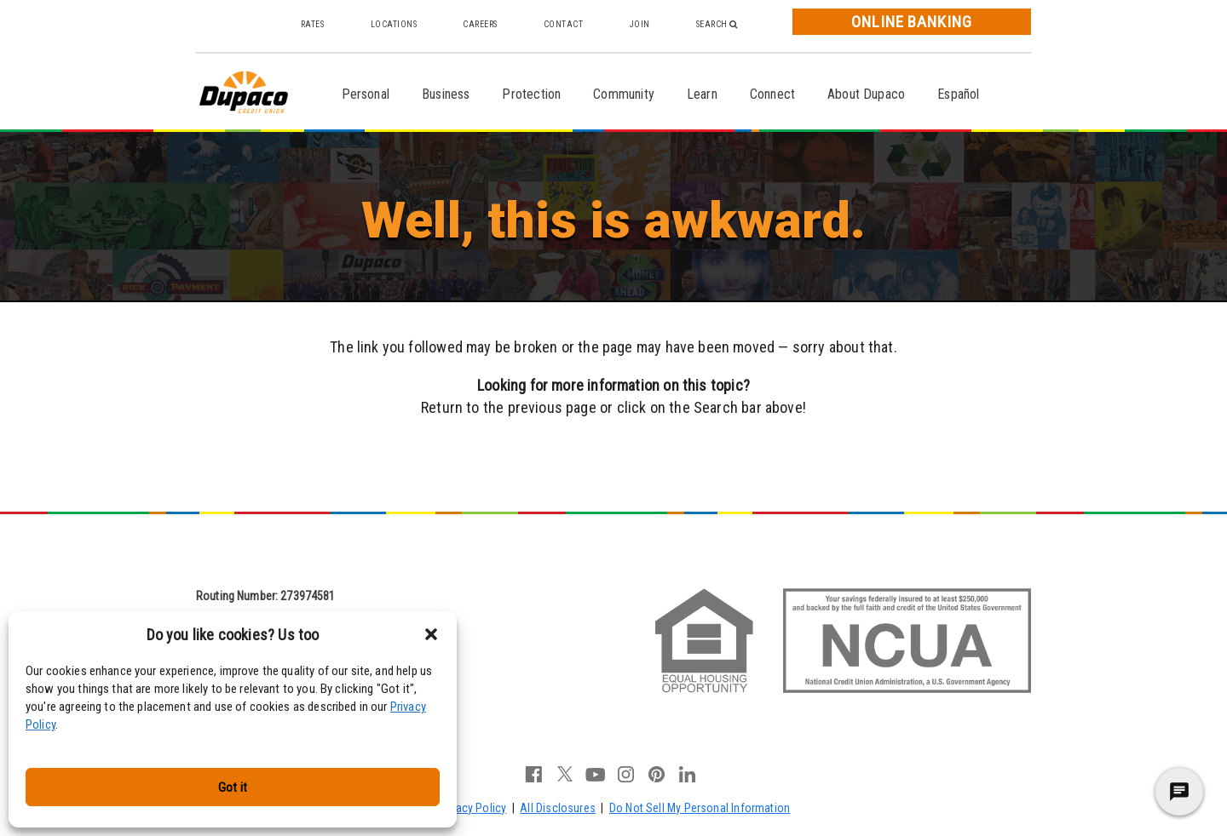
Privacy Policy (472, 808)
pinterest (657, 773)
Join (640, 24)
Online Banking (911, 21)
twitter (565, 773)
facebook (534, 773)
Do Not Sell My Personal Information (699, 808)
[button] (431, 634)
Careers (480, 24)
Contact (564, 24)
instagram (626, 773)
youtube (595, 773)
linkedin (687, 773)
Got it (232, 787)
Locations (394, 24)
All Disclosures (558, 808)
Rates (313, 24)
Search (717, 24)
